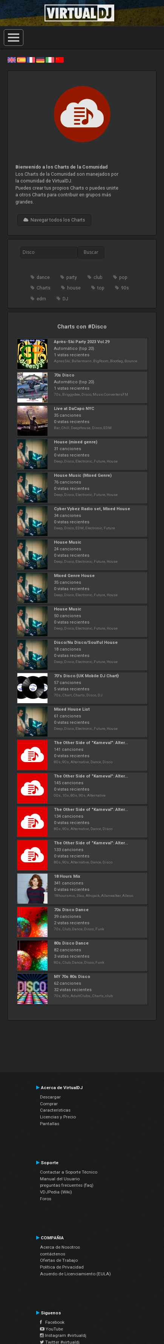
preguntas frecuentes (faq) (66, 1185)
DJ (65, 298)
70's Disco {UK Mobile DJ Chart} (86, 676)
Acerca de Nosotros (60, 1247)
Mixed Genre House (74, 575)
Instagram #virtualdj (63, 1335)
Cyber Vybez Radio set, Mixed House (92, 508)
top (100, 288)
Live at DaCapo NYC (74, 408)
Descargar (50, 1097)
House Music (67, 542)
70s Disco (64, 375)
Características (55, 1110)
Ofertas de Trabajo (59, 1260)
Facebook (52, 1322)
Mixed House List (72, 709)
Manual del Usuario (60, 1178)
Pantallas (49, 1123)
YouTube (51, 1329)
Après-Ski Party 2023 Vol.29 (81, 341)
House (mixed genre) (75, 442)
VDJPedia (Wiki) (56, 1192)
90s (125, 288)
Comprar (49, 1103)
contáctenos (52, 1254)
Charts (44, 288)
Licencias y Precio (58, 1116)
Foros (45, 1198)
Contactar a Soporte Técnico (68, 1172)
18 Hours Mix (67, 876)
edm (41, 298)
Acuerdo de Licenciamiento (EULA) (75, 1273)
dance (43, 277)
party (71, 277)
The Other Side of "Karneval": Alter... (91, 742)
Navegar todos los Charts (54, 220)
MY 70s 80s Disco (72, 976)
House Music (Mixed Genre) (83, 475)
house (74, 288)
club (98, 277)
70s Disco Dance (71, 909)
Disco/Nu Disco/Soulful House (86, 642)
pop (123, 277)
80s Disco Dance (71, 943)
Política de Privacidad (62, 1267)
